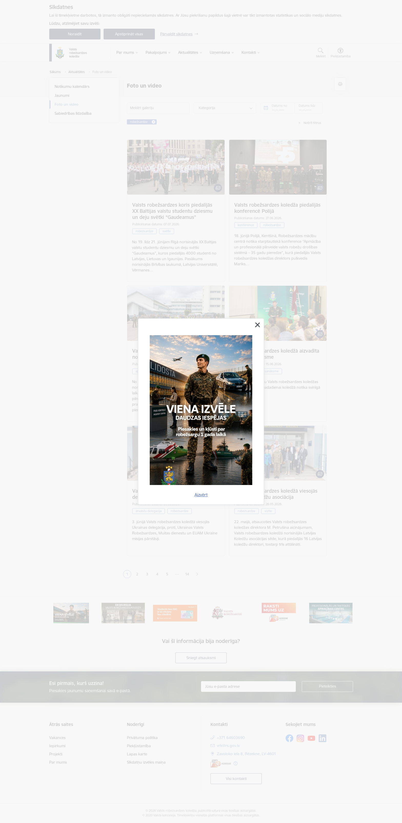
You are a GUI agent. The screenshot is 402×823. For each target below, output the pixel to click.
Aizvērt (201, 494)
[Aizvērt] (257, 325)
